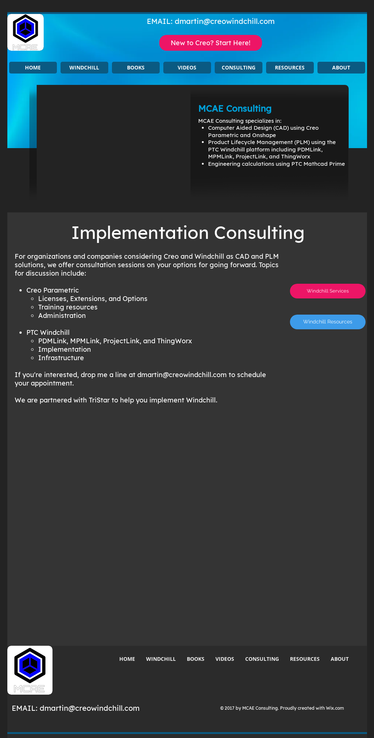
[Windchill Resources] (328, 322)
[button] (84, 68)
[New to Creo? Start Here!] (210, 43)
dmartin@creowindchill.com (225, 21)
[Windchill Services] (328, 291)
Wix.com (335, 708)
